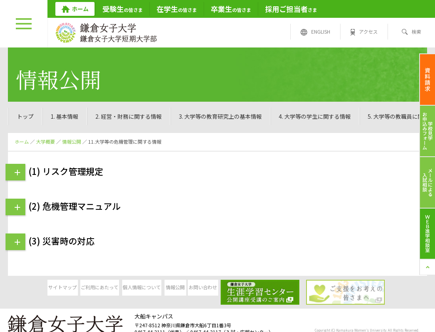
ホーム (22, 141)
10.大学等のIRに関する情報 (123, 116)
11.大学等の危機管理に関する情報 (216, 116)
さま (291, 9)
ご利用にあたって (96, 288)
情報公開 (71, 141)
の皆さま (122, 9)
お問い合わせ (277, 288)
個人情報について (156, 288)
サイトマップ (35, 288)
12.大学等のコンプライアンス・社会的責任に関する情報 (346, 116)
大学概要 (45, 141)
